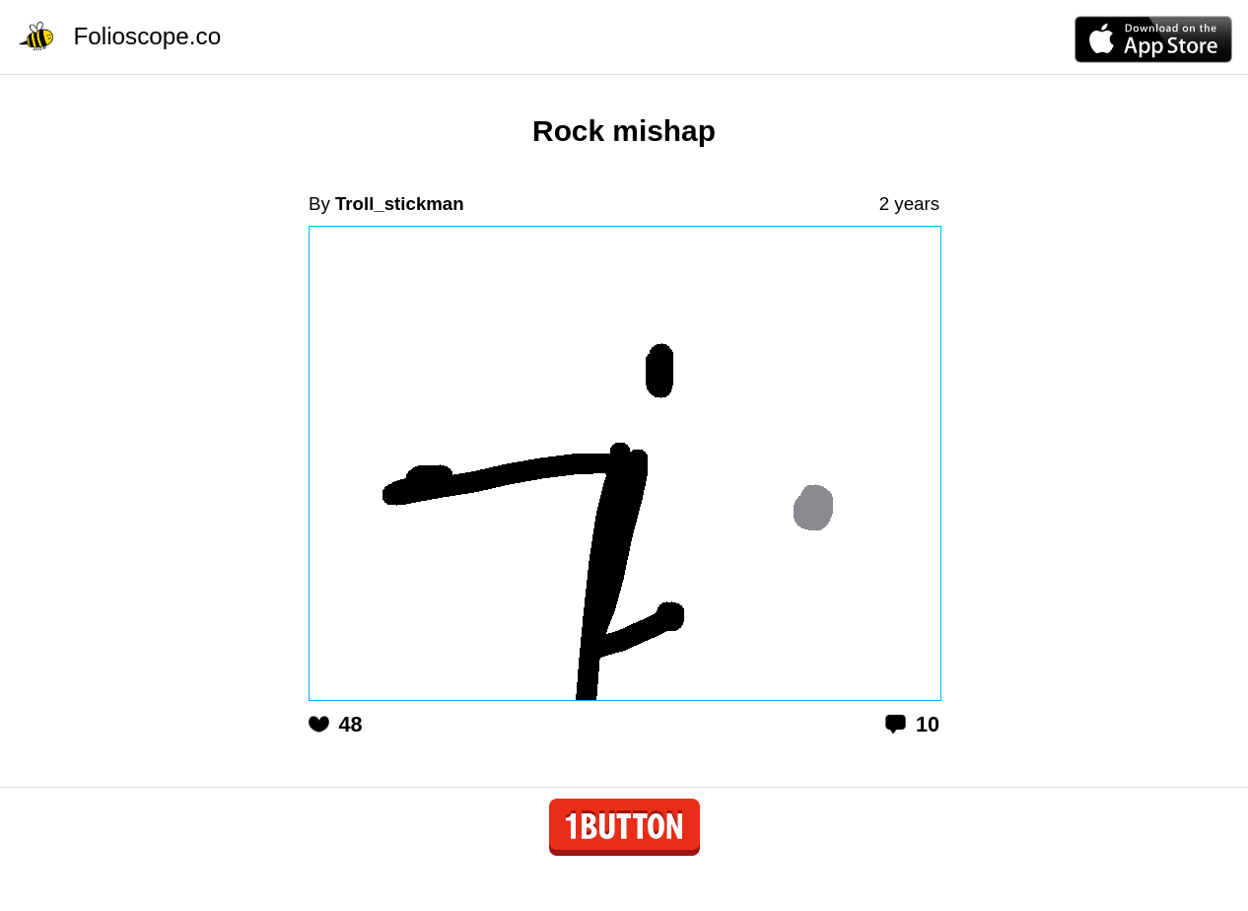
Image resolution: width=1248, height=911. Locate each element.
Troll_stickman (399, 203)
